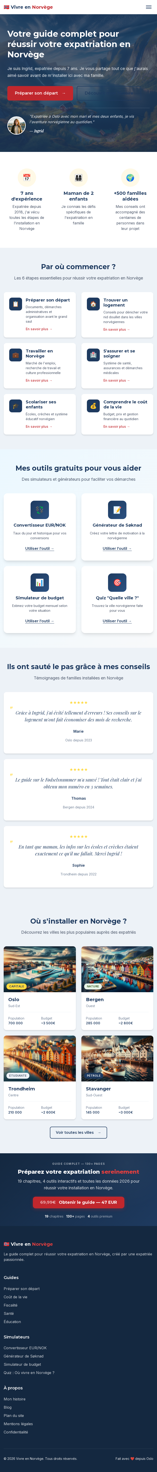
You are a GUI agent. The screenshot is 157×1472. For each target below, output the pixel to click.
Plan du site (14, 1415)
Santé (9, 1313)
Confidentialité (16, 1432)
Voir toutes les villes (75, 1132)
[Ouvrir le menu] (148, 7)
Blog (7, 1407)
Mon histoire (15, 1399)
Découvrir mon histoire (109, 93)
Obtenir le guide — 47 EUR (78, 1202)
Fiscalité (10, 1305)
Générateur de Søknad (23, 1356)
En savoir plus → (39, 329)
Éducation (12, 1321)
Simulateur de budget (22, 1364)
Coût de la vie (15, 1297)
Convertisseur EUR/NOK (25, 1348)
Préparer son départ (36, 93)
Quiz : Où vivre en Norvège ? (29, 1372)
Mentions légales (18, 1424)
